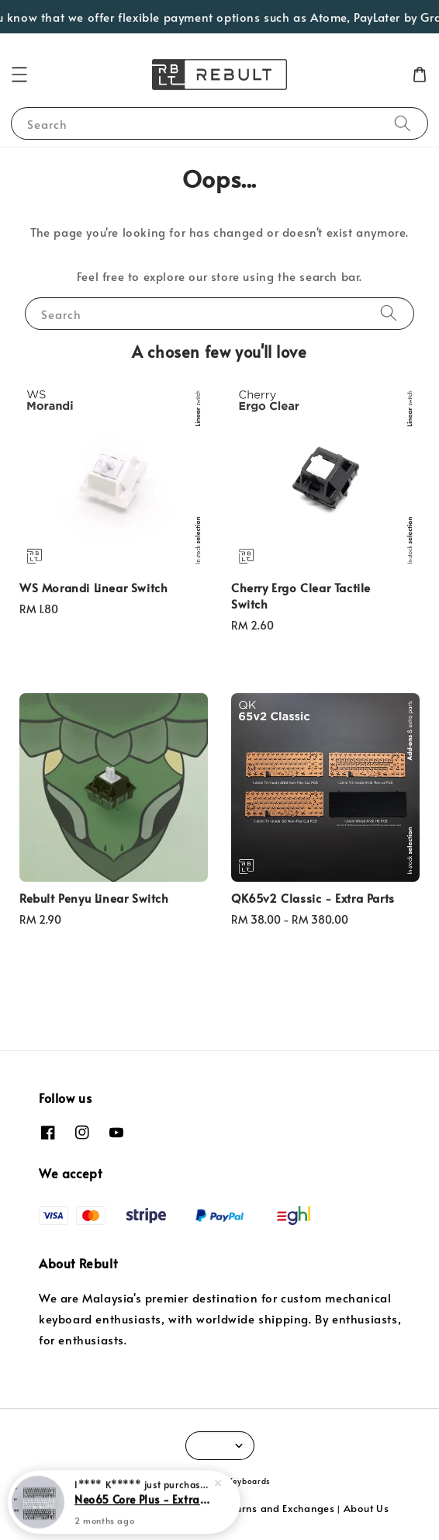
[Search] (402, 123)
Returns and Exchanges (277, 1508)
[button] (19, 74)
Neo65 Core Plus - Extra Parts (142, 1502)
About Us (366, 1508)
